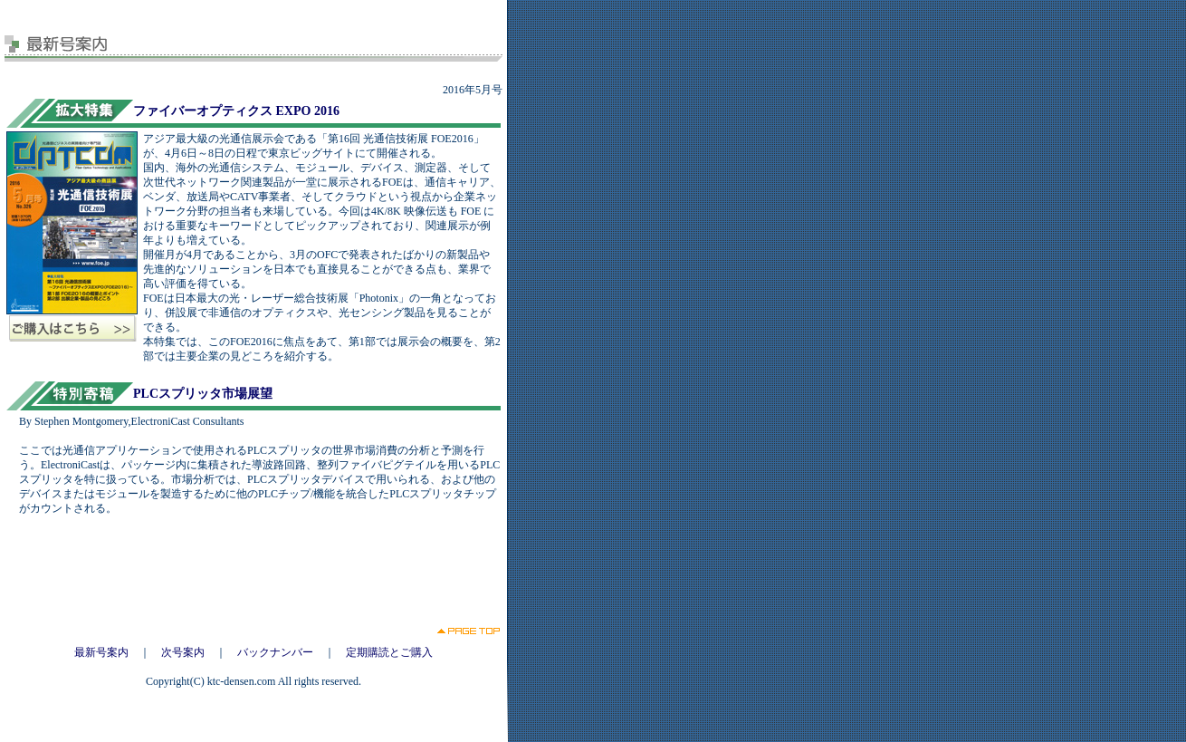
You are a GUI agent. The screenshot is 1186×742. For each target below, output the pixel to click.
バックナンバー (275, 652)
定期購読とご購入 (389, 652)
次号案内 (183, 652)
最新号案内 (101, 652)
